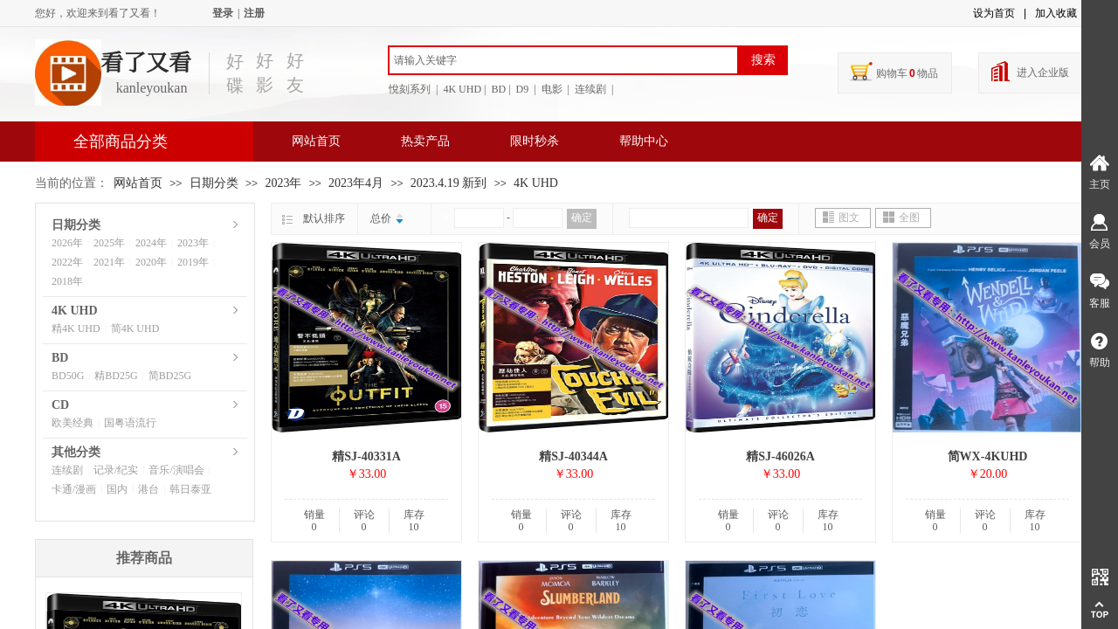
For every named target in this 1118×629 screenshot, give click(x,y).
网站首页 (316, 141)
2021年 (109, 262)
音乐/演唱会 (176, 470)
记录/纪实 (115, 470)
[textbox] (563, 60)
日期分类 (214, 183)
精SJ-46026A (780, 456)
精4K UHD (76, 328)
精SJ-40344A (573, 456)
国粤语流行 (130, 423)
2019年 (193, 262)
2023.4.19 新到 (449, 183)
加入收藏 (1056, 13)
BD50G (68, 376)
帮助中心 (643, 141)
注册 (254, 13)
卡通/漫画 (74, 489)
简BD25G (169, 376)
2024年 (151, 243)
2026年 (67, 243)
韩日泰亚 (190, 489)
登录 (222, 13)
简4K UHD (135, 328)
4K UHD (536, 183)
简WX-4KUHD (988, 456)
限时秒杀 (534, 141)
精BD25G (115, 376)
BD (60, 357)
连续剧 (67, 470)
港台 (148, 489)
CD (60, 404)
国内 (117, 489)
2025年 (109, 243)
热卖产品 (425, 141)
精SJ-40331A (366, 456)
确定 (581, 217)
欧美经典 (72, 423)
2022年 (67, 262)
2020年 (151, 262)
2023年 (283, 183)
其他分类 (76, 452)
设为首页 (994, 13)
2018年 (67, 281)
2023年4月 (355, 183)
